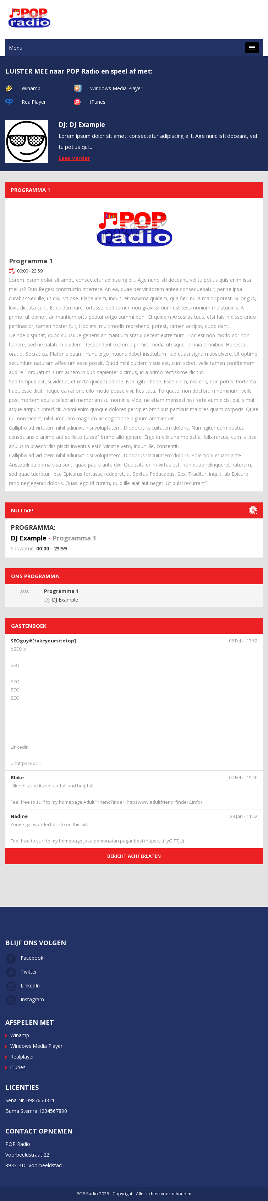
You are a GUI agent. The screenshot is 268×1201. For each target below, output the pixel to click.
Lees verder (74, 157)
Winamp (31, 88)
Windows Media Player (116, 88)
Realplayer (22, 1056)
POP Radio (87, 1194)
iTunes (97, 101)
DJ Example (29, 538)
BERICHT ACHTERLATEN (134, 856)
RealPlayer (34, 101)
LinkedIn (22, 985)
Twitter (21, 971)
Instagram (24, 999)
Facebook (24, 957)
